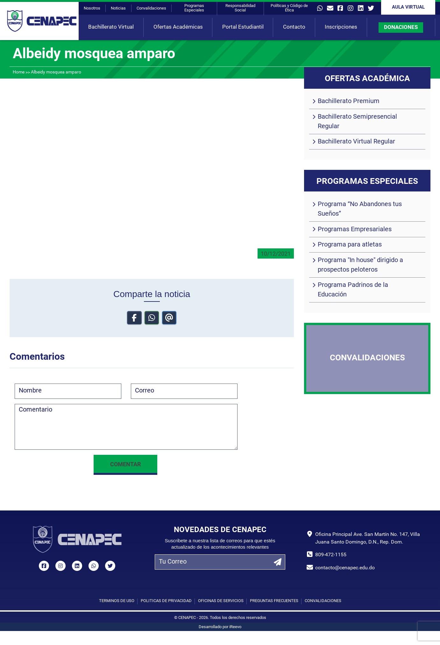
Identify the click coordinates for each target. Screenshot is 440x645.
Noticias (118, 8)
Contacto (294, 27)
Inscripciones (341, 27)
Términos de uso (116, 601)
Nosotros (92, 8)
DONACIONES (401, 27)
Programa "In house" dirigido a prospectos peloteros (360, 265)
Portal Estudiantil (243, 27)
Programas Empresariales (355, 229)
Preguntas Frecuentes (274, 601)
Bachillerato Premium (349, 101)
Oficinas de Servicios (221, 601)
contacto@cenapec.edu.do (345, 568)
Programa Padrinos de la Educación (353, 290)
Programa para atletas (350, 245)
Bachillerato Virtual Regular (356, 142)
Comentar (125, 465)
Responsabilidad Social (240, 8)
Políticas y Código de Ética (289, 8)
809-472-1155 (330, 555)
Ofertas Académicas (178, 27)
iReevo (235, 627)
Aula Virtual (408, 7)
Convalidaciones (151, 8)
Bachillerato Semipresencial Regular (357, 122)
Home (19, 72)
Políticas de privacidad (166, 601)
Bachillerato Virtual (111, 27)
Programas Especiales (194, 8)
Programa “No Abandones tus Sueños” (360, 209)
